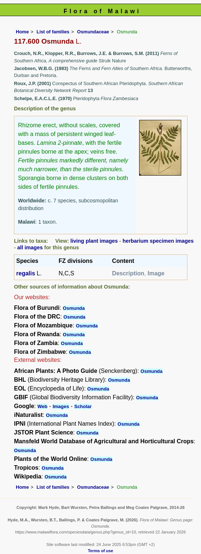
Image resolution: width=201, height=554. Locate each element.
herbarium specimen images (158, 241)
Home (22, 31)
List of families (53, 31)
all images (30, 247)
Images (61, 406)
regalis (25, 273)
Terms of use (100, 551)
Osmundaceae (93, 31)
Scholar (83, 406)
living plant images (94, 241)
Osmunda (74, 308)
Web (42, 406)
